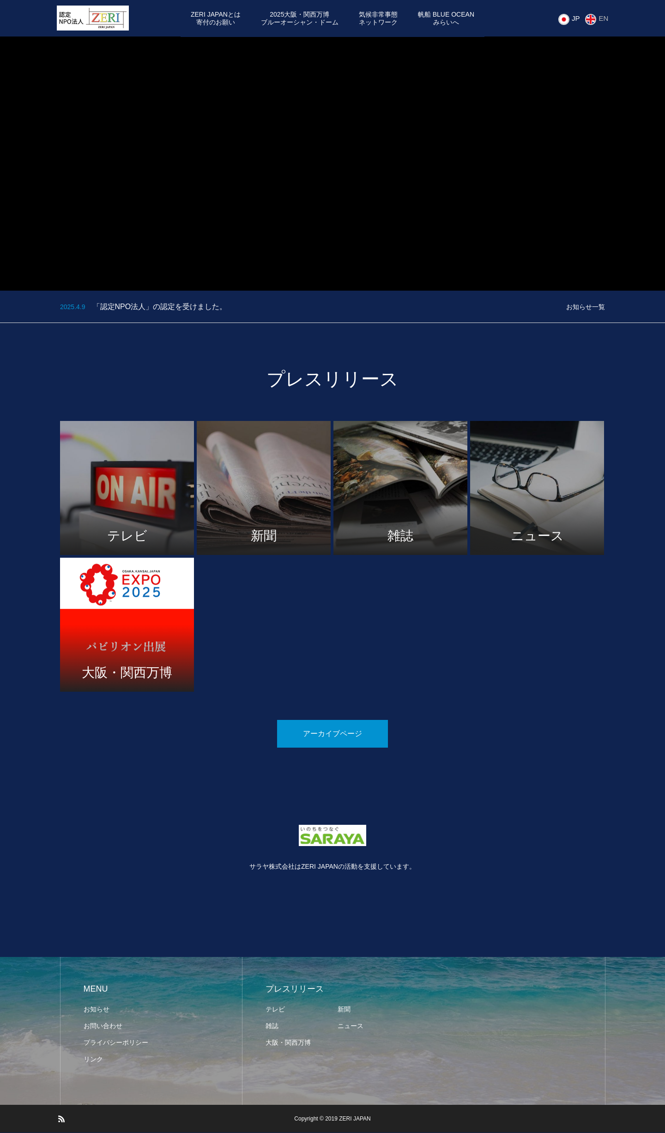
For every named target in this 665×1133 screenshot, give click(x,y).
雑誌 (272, 1026)
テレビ (275, 1009)
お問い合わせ (103, 1026)
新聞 (344, 1009)
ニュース (350, 1026)
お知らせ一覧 (585, 307)
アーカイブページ (332, 734)
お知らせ (96, 1009)
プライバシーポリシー (116, 1043)
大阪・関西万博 (288, 1043)
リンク (93, 1059)
